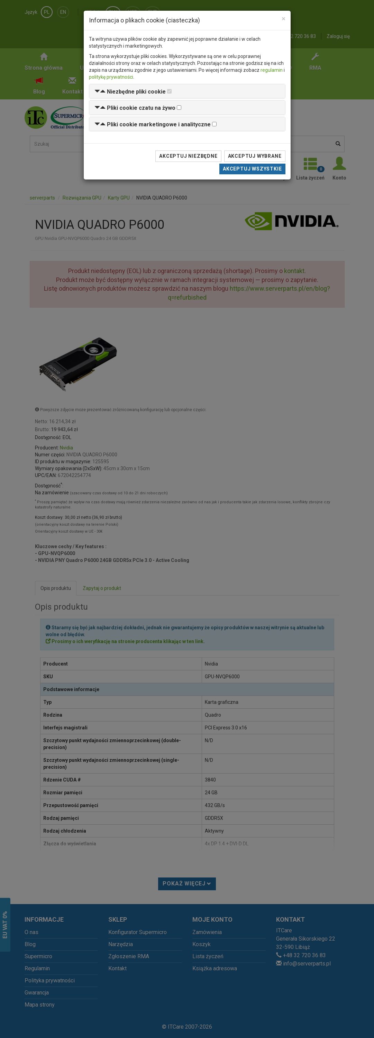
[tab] (187, 91)
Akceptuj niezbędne (188, 156)
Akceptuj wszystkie (252, 169)
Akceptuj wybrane (255, 156)
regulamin (272, 70)
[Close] (283, 18)
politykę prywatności (111, 77)
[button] (130, 91)
